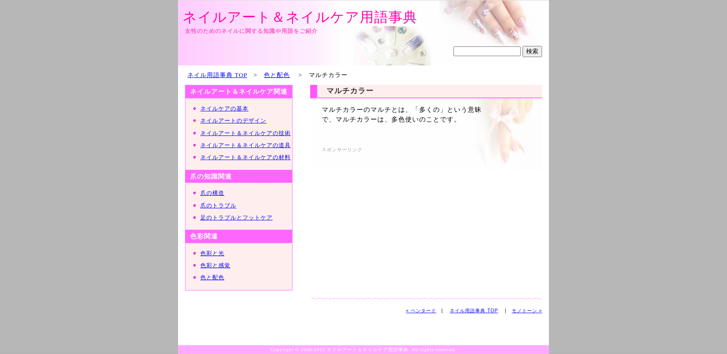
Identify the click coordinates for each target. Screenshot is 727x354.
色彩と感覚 (215, 265)
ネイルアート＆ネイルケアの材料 (245, 157)
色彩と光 (212, 253)
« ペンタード (421, 310)
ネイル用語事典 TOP (217, 74)
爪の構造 (212, 193)
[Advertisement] (400, 220)
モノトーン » (527, 310)
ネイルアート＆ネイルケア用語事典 (300, 17)
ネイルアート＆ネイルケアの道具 (245, 145)
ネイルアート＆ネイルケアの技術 (245, 133)
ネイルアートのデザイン (233, 120)
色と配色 (277, 74)
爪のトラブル (218, 205)
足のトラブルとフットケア (236, 217)
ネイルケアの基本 (224, 108)
